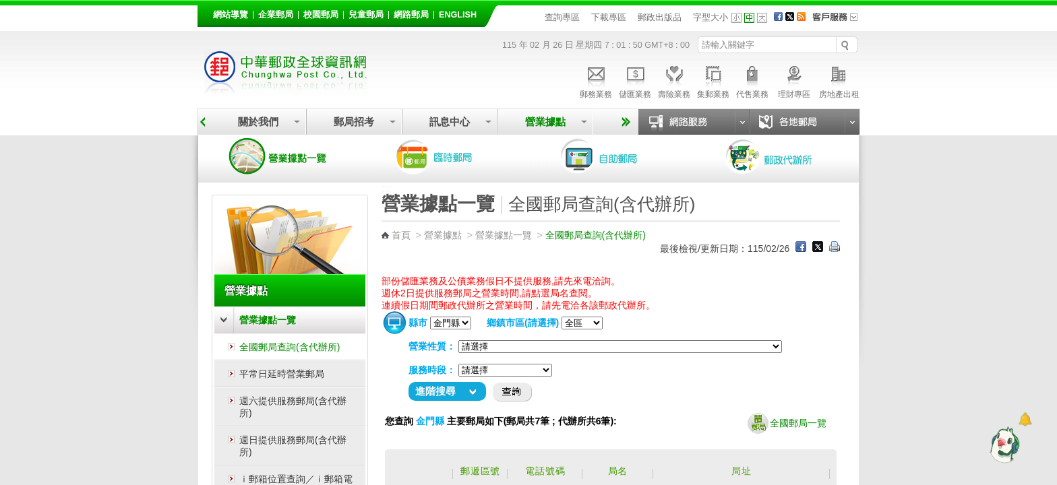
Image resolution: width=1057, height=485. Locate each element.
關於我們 (258, 121)
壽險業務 (674, 80)
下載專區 (608, 17)
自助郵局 (618, 156)
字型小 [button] (736, 18)
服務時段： (432, 369)
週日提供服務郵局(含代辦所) (292, 445)
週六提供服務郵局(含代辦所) (292, 406)
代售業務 (752, 80)
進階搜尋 (435, 391)
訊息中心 (449, 121)
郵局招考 (354, 121)
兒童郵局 (366, 15)
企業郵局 (275, 15)
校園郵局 (320, 15)
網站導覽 (230, 15)
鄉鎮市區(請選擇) (523, 322)
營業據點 (545, 121)
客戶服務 (839, 21)
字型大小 (710, 17)
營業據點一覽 (288, 156)
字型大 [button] (762, 18)
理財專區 (793, 80)
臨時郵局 (453, 156)
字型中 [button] (749, 18)
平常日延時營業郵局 (281, 373)
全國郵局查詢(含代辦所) (289, 347)
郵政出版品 (660, 17)
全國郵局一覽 (787, 423)
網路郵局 (411, 15)
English (458, 15)
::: (205, 12)
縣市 (418, 322)
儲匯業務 (635, 80)
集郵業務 (713, 80)
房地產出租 (839, 80)
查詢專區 (562, 17)
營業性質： (432, 346)
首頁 (401, 235)
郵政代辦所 (783, 156)
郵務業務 (596, 80)
